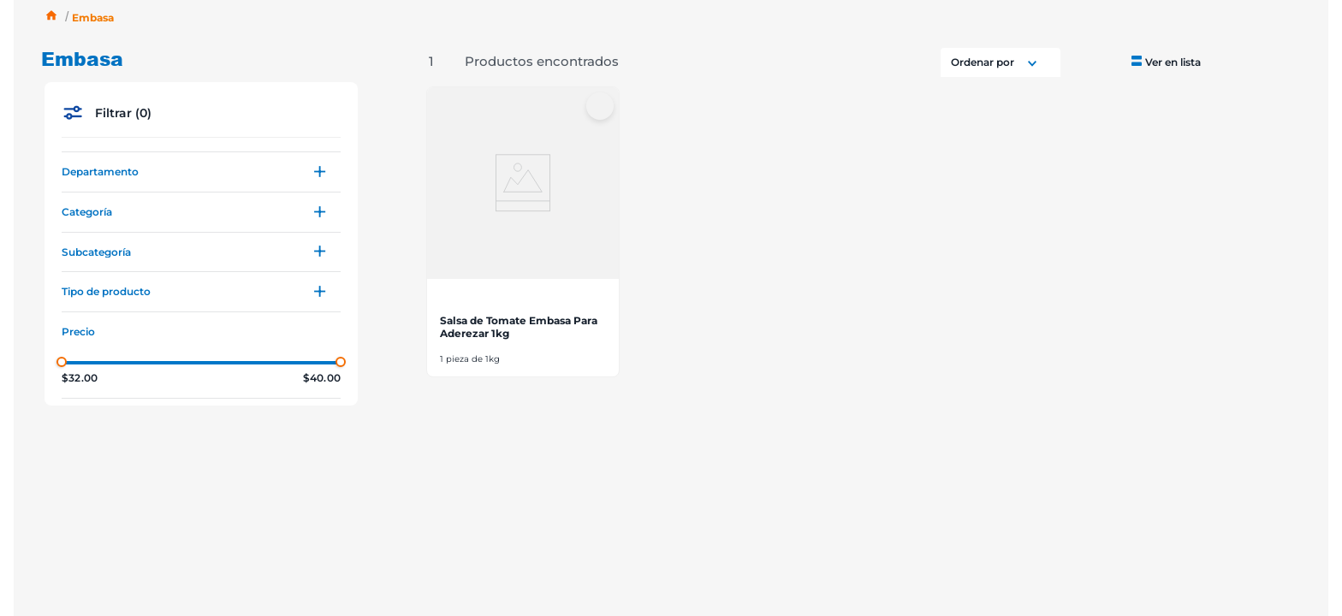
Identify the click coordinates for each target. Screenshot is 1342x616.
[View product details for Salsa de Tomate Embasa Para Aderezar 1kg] (523, 231)
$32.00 (80, 378)
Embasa (93, 17)
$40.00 (322, 378)
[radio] (1164, 61)
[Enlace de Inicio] (51, 17)
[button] (201, 172)
